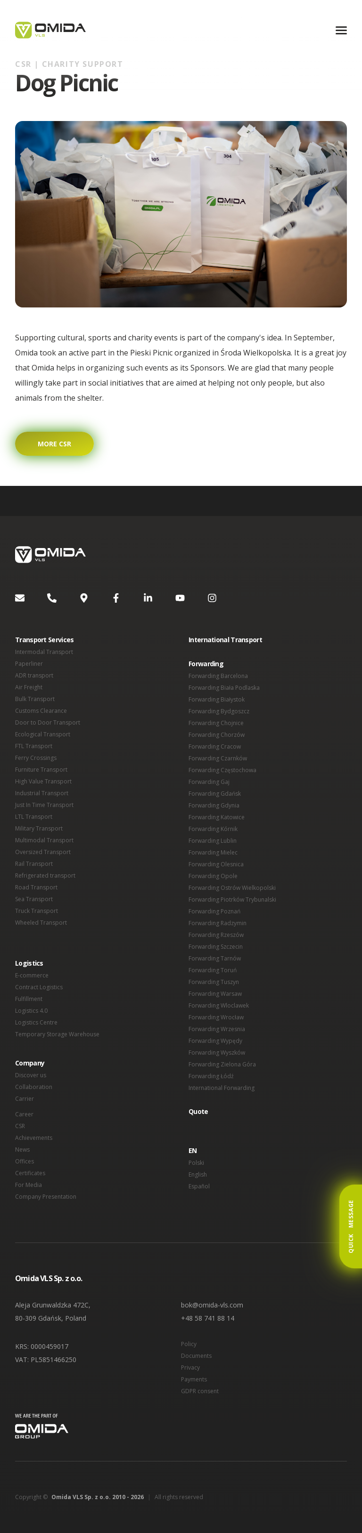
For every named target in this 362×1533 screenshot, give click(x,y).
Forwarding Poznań (214, 911)
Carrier (24, 1099)
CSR (20, 1126)
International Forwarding (222, 1088)
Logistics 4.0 (31, 1011)
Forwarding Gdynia (214, 805)
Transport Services (44, 639)
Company (29, 1062)
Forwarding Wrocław (216, 1017)
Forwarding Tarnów (215, 958)
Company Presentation (45, 1197)
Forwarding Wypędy (215, 1041)
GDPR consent (200, 1391)
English (198, 1174)
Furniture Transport (41, 770)
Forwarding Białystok (217, 699)
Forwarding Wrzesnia (217, 1029)
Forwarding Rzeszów (216, 935)
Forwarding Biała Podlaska (224, 688)
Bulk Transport (35, 699)
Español (199, 1186)
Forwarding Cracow (215, 746)
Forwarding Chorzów (217, 735)
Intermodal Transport (44, 652)
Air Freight (28, 687)
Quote (198, 1111)
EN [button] (193, 1150)
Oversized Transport (43, 852)
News (22, 1150)
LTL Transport (33, 817)
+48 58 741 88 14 (207, 1318)
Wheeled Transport (41, 923)
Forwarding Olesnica (216, 864)
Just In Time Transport (44, 805)
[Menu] (341, 30)
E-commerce (32, 975)
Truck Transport (36, 911)
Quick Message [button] (351, 1226)
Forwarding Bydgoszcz (219, 711)
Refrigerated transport (45, 875)
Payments (194, 1379)
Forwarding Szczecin (216, 947)
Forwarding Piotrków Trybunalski (232, 900)
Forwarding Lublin (213, 841)
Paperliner (29, 664)
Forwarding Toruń (213, 970)
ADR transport (34, 675)
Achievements (33, 1138)
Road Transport (36, 887)
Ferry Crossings (36, 758)
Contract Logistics (39, 987)
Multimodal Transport (44, 840)
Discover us (30, 1075)
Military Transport (39, 828)
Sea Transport (34, 899)
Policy (189, 1344)
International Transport (225, 639)
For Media (28, 1185)
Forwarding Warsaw (215, 994)
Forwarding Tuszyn (214, 982)
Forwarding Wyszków (217, 1053)
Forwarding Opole (213, 876)
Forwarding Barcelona (218, 676)
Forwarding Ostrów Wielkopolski (232, 888)
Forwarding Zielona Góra (222, 1064)
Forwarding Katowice (217, 817)
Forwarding (206, 663)
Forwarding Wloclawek (219, 1005)
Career (24, 1114)
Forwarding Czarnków (218, 758)
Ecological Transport (42, 734)
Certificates (30, 1173)
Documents (196, 1356)
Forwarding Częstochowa (222, 770)
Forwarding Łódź (211, 1076)
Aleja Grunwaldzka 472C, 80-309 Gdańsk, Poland (52, 1311)
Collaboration (33, 1087)
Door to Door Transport (47, 722)
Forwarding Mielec (213, 852)
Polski (196, 1163)
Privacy (190, 1368)
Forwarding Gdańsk (215, 794)
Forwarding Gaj (209, 782)
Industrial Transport (41, 793)
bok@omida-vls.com (212, 1304)
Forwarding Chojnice (216, 723)
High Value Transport (43, 781)
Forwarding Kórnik (213, 829)
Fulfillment (28, 999)
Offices (24, 1161)
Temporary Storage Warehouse (57, 1034)
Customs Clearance (41, 711)
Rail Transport (34, 864)
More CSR (54, 443)
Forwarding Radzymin (218, 923)
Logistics (29, 963)
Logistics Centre (36, 1022)
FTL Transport (33, 746)
